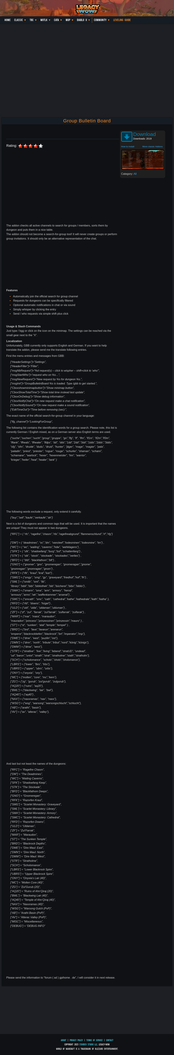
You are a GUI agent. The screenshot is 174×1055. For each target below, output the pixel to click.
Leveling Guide (122, 20)
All (135, 173)
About (63, 1040)
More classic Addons (152, 146)
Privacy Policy (76, 1040)
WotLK (43, 20)
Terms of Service (94, 1040)
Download (144, 134)
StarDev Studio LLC (88, 1044)
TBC (32, 20)
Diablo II (82, 20)
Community (100, 20)
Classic (18, 20)
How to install (127, 146)
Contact (109, 1040)
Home (8, 20)
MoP (68, 20)
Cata (56, 20)
